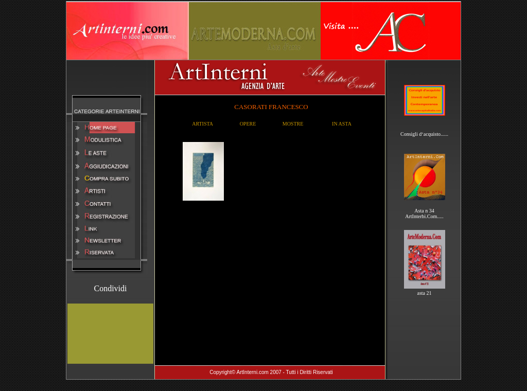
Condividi (110, 288)
